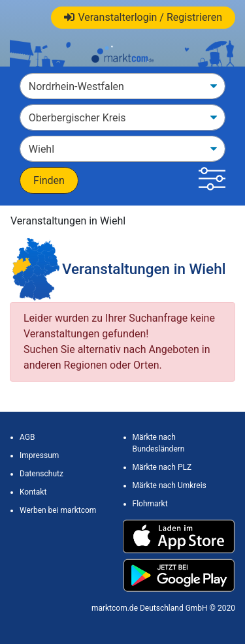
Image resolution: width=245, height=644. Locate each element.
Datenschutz (41, 473)
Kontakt (33, 492)
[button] (212, 180)
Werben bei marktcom (58, 510)
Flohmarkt (150, 503)
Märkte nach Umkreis (169, 485)
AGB (27, 437)
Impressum (39, 455)
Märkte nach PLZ (162, 467)
